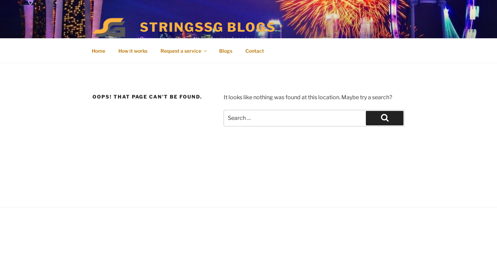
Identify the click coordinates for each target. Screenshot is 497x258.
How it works (132, 51)
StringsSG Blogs (208, 27)
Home (98, 51)
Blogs (225, 51)
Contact (254, 51)
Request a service (184, 51)
